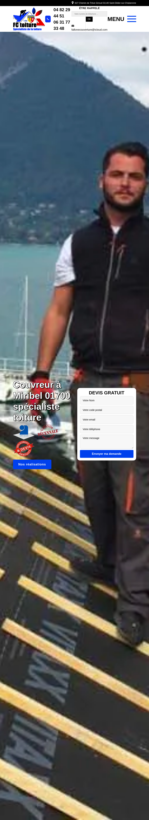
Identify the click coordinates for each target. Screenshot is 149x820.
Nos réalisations (32, 464)
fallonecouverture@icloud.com (89, 27)
